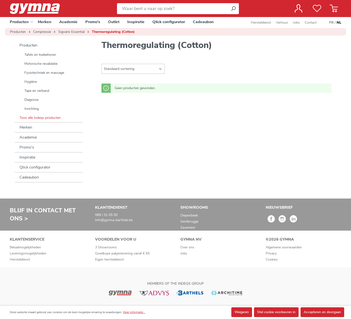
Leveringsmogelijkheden (28, 253)
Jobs (296, 22)
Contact (311, 22)
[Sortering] (133, 69)
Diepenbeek (189, 215)
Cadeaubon (29, 177)
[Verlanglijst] (317, 8)
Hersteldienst (261, 22)
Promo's (27, 147)
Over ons (187, 247)
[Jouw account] (298, 8)
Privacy (271, 253)
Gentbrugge (189, 221)
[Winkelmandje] (333, 8)
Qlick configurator (35, 167)
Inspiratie (27, 157)
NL (339, 22)
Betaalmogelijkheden (25, 247)
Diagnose (31, 99)
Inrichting (31, 108)
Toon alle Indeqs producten (40, 117)
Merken (26, 127)
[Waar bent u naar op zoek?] (172, 8)
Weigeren (241, 312)
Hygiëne (30, 81)
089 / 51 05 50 (106, 215)
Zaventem (187, 227)
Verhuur (282, 22)
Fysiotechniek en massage (44, 72)
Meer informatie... (134, 312)
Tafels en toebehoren (40, 54)
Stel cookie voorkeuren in (276, 312)
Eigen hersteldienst (109, 259)
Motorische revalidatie (41, 63)
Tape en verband (36, 90)
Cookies (272, 259)
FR (331, 22)
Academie (28, 137)
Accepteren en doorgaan (322, 312)
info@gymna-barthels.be (114, 220)
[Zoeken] (233, 8)
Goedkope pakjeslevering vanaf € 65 (122, 253)
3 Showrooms (106, 247)
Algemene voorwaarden (284, 247)
